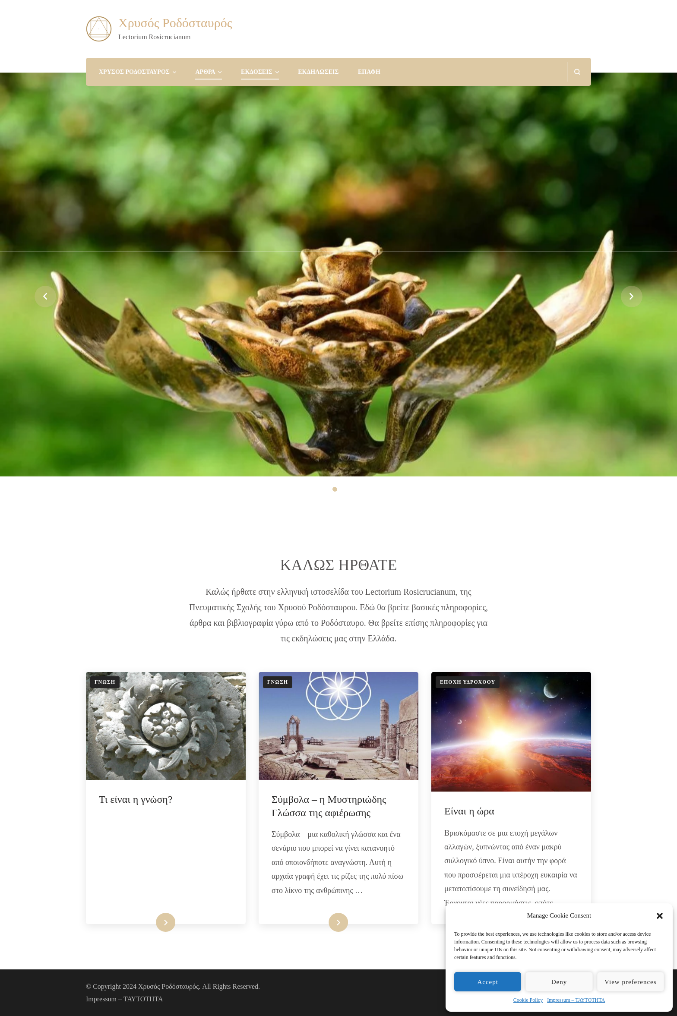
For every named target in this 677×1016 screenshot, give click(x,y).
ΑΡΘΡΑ (205, 72)
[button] (659, 916)
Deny (559, 981)
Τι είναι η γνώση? (136, 799)
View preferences (630, 981)
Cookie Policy (528, 1000)
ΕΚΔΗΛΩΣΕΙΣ (318, 72)
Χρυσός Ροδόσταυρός (175, 23)
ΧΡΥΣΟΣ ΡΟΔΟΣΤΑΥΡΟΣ (134, 72)
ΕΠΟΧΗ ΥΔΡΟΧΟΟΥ (467, 682)
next (631, 296)
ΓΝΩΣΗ (105, 682)
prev (45, 296)
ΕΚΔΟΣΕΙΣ (256, 72)
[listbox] (338, 297)
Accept (487, 981)
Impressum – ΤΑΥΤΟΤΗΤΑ (576, 1000)
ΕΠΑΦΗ (369, 72)
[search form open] (577, 72)
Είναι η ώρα (469, 811)
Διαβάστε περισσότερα (145, 922)
